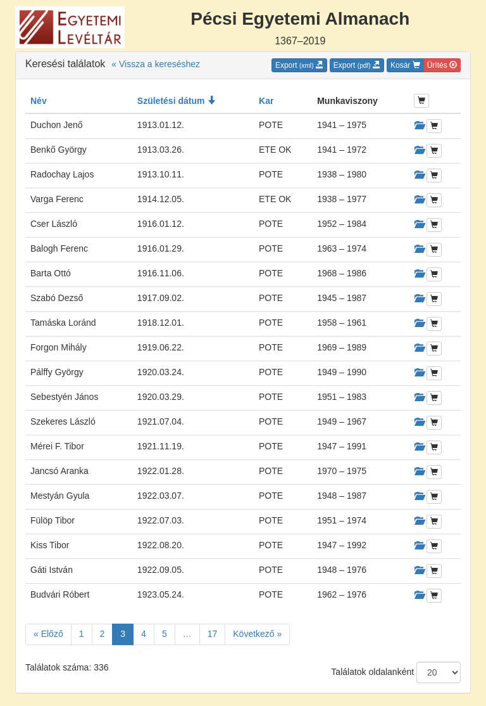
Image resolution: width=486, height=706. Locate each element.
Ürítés (442, 65)
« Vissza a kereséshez (155, 64)
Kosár (405, 65)
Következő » (257, 634)
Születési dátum (176, 101)
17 (213, 634)
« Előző (48, 634)
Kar (266, 101)
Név (38, 101)
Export (299, 65)
